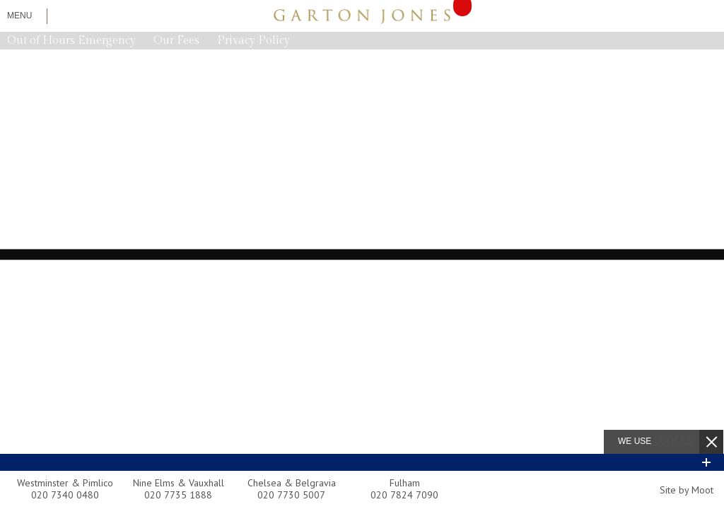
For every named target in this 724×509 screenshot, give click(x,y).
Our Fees (176, 40)
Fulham (405, 482)
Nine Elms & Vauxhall (178, 482)
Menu (19, 16)
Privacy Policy (253, 40)
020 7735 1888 (178, 494)
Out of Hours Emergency (71, 40)
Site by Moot (686, 490)
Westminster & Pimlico (65, 482)
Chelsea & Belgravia (291, 482)
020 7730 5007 (291, 494)
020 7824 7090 (404, 494)
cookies (673, 440)
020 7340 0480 (65, 494)
